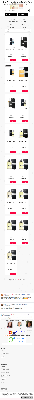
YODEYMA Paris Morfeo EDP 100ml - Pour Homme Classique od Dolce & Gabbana (11, 202)
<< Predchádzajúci (12, 279)
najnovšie (23, 29)
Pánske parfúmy (19, 19)
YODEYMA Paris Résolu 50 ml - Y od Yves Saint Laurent (23, 49)
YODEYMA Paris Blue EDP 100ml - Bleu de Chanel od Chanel (23, 202)
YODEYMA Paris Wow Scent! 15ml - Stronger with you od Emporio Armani (11, 80)
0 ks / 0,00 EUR (24, 1)
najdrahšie (19, 29)
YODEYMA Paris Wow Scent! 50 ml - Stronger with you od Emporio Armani (11, 110)
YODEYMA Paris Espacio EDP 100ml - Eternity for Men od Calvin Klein (11, 172)
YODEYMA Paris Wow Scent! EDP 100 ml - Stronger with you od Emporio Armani (23, 80)
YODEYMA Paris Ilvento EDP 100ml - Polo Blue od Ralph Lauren (23, 172)
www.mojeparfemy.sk (25, 335)
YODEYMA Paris (13, 19)
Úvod (9, 19)
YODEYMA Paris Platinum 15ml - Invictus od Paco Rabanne (11, 141)
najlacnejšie (13, 29)
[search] (28, 10)
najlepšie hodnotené (28, 30)
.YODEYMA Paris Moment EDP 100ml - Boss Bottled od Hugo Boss (11, 263)
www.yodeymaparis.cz (15, 335)
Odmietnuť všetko (25, 397)
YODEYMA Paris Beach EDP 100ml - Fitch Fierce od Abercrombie (11, 233)
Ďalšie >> (23, 279)
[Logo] (17, 6)
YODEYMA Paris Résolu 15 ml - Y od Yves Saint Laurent (11, 49)
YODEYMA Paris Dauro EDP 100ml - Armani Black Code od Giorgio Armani (23, 141)
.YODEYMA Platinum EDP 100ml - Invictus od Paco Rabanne (23, 233)
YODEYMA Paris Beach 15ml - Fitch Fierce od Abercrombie (23, 110)
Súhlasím (31, 397)
